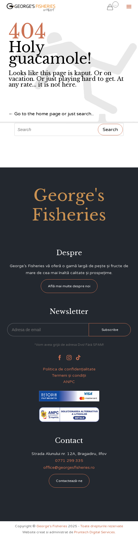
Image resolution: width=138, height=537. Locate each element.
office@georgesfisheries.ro (69, 467)
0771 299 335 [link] (69, 460)
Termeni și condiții (69, 375)
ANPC (69, 381)
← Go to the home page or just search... (51, 114)
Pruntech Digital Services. (95, 532)
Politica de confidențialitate (69, 369)
